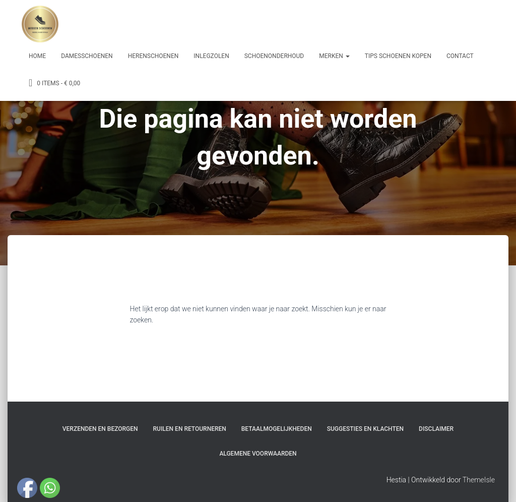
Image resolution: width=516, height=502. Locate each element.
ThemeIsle (479, 480)
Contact (460, 56)
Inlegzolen (211, 56)
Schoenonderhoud (274, 56)
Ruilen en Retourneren (189, 428)
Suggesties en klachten (365, 428)
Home (37, 56)
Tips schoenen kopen (398, 56)
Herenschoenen (153, 56)
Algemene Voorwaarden (257, 453)
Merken (334, 56)
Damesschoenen (87, 56)
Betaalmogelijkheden (276, 428)
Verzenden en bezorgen (100, 428)
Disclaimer (436, 428)
